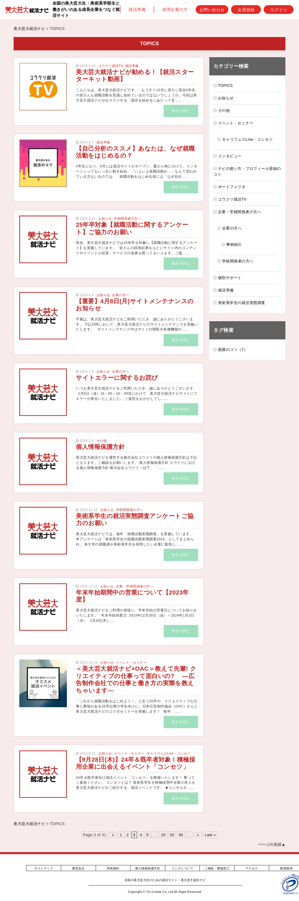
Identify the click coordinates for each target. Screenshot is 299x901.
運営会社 (78, 868)
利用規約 (113, 868)
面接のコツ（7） (233, 349)
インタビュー (230, 156)
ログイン (278, 9)
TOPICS (225, 85)
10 (163, 835)
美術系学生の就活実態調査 (241, 303)
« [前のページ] (113, 835)
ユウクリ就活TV (110, 66)
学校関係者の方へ (127, 218)
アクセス (251, 868)
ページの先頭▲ (271, 844)
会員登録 (246, 9)
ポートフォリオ (232, 187)
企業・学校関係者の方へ (135, 586)
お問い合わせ (212, 9)
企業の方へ (120, 295)
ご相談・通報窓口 (216, 868)
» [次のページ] (198, 835)
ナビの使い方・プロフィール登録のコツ (247, 171)
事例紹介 (234, 244)
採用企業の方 (175, 9)
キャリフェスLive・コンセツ (169, 753)
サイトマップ (43, 868)
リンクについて (183, 868)
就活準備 (137, 9)
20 (172, 835)
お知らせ (105, 218)
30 (181, 835)
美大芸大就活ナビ (29, 28)
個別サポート (230, 277)
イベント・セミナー (131, 662)
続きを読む (181, 111)
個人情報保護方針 (147, 868)
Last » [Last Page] (210, 835)
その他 (101, 441)
